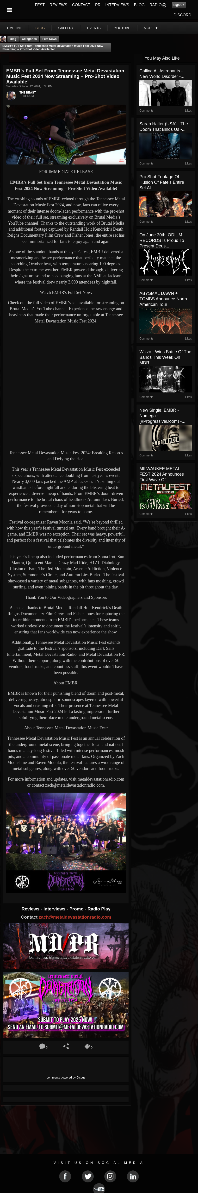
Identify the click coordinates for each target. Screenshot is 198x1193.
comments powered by (66, 1077)
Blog (13, 39)
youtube (122, 28)
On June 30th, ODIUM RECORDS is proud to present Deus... (161, 240)
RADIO (155, 5)
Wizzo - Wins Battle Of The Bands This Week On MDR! (165, 357)
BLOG (139, 5)
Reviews (31, 908)
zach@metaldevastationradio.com (75, 917)
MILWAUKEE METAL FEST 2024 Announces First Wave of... (161, 474)
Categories (29, 39)
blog (40, 28)
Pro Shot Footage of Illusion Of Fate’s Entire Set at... (161, 182)
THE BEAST (27, 92)
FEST (40, 5)
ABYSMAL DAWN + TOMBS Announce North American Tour (163, 299)
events (94, 28)
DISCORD (182, 15)
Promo (77, 908)
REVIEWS (58, 5)
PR (97, 5)
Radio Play (98, 908)
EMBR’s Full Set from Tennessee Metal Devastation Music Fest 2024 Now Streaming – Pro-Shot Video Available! (52, 47)
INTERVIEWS (117, 5)
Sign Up (178, 5)
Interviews (55, 908)
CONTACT (81, 5)
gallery (66, 28)
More (151, 28)
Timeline (14, 28)
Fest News (49, 39)
